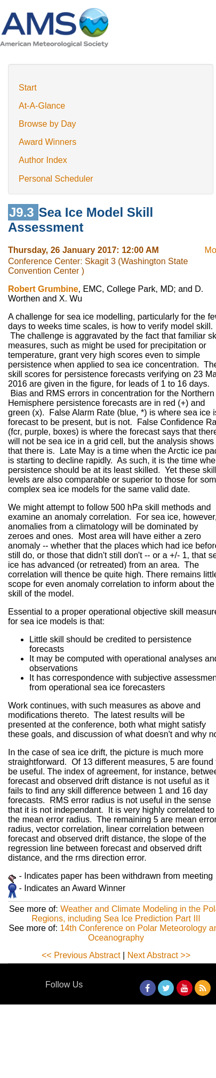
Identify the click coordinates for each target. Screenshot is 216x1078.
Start (28, 87)
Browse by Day (47, 123)
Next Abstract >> (158, 955)
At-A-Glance (42, 105)
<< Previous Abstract (81, 955)
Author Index (43, 160)
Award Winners (47, 141)
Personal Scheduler (56, 178)
